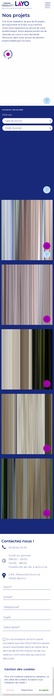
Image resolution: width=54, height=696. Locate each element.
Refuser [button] (10, 690)
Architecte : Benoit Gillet (12, 110)
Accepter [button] (44, 690)
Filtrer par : (7, 115)
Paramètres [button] (27, 690)
